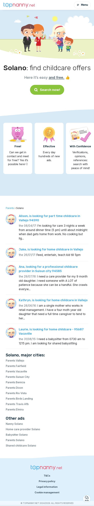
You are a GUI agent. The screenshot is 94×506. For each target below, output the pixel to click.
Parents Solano (15, 440)
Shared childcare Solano (21, 445)
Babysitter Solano (17, 434)
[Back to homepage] (19, 5)
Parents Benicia (15, 382)
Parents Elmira (15, 409)
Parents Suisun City (18, 376)
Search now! (47, 90)
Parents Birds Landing (19, 398)
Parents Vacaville (16, 371)
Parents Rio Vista (16, 393)
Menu (82, 4)
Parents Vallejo (15, 360)
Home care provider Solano (23, 429)
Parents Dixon (14, 387)
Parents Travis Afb (17, 404)
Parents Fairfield (16, 366)
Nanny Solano (14, 423)
